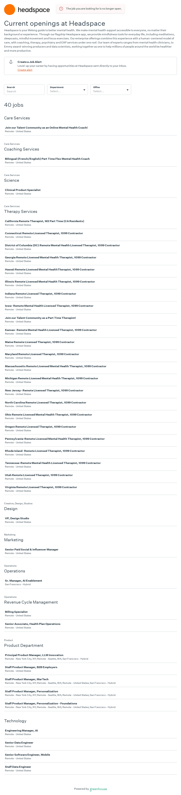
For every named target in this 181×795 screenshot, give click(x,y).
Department (57, 87)
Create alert (25, 70)
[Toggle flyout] (84, 90)
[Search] (24, 92)
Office (96, 87)
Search (11, 87)
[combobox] (50, 91)
